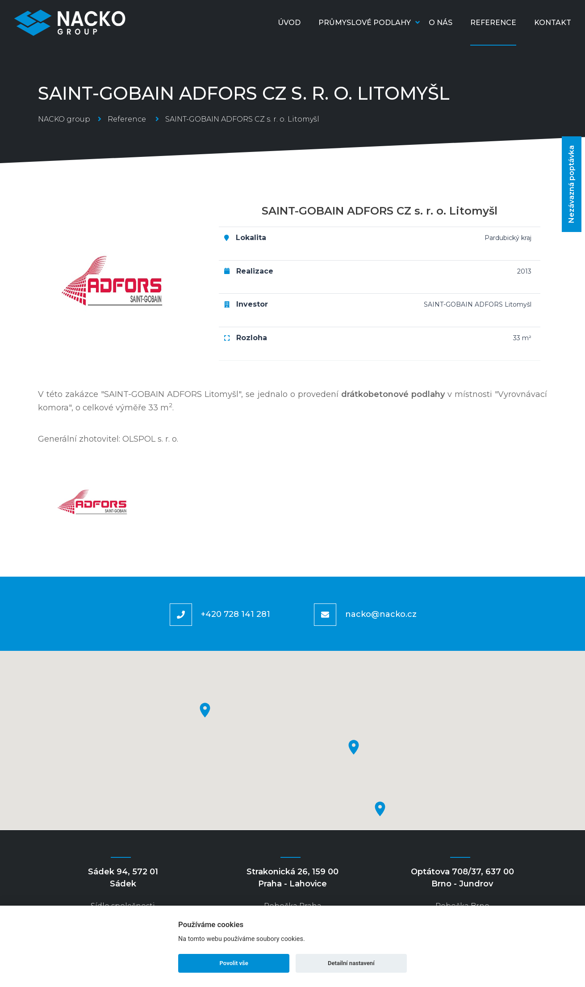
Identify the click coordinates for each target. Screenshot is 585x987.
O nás (440, 22)
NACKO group (64, 119)
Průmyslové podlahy (369, 22)
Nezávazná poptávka (571, 184)
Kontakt (552, 22)
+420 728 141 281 (235, 614)
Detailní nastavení (351, 963)
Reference (493, 22)
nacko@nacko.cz (381, 614)
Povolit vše (234, 963)
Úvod (289, 22)
